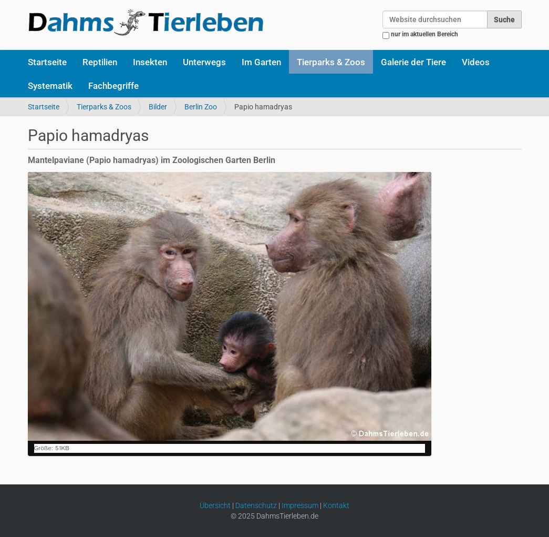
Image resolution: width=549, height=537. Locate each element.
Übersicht (215, 505)
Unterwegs (204, 62)
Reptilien (99, 62)
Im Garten (261, 62)
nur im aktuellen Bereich (424, 34)
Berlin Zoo (200, 107)
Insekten (150, 62)
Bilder (158, 107)
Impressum (300, 505)
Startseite (47, 62)
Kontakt (336, 505)
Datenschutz (256, 505)
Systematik (50, 85)
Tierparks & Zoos (331, 62)
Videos (476, 62)
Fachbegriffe (113, 85)
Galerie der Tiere (413, 62)
